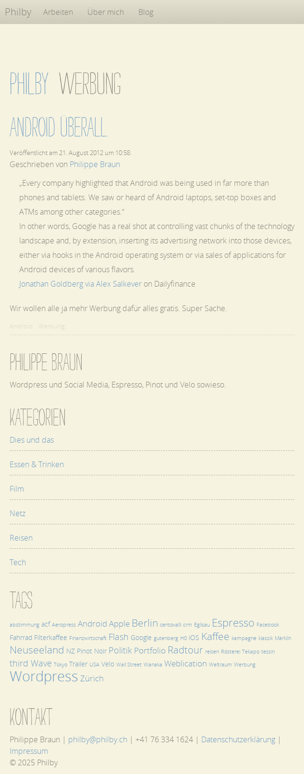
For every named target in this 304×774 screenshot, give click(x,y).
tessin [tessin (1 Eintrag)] (268, 651)
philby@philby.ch (97, 739)
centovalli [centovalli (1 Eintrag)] (170, 624)
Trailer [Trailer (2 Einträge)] (78, 663)
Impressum (29, 751)
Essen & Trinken (37, 464)
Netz (17, 513)
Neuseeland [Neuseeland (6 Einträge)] (37, 649)
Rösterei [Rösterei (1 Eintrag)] (230, 651)
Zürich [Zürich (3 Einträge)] (92, 678)
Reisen (21, 537)
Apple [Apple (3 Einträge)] (119, 623)
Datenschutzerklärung (238, 739)
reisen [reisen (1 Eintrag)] (212, 651)
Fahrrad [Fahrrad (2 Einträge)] (21, 637)
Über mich (105, 12)
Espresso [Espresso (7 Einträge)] (233, 622)
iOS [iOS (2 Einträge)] (194, 637)
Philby (18, 11)
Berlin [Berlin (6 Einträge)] (145, 622)
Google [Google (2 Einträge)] (141, 637)
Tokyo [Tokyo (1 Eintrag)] (60, 664)
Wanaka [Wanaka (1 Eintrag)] (153, 664)
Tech (18, 562)
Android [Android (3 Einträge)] (92, 623)
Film (17, 489)
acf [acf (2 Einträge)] (45, 624)
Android (21, 326)
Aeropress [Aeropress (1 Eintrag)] (64, 624)
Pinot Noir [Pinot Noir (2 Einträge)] (92, 650)
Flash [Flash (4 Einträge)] (119, 636)
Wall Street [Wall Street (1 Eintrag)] (129, 664)
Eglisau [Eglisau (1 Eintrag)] (202, 624)
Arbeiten (58, 12)
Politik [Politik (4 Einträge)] (120, 650)
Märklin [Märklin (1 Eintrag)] (283, 638)
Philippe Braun (95, 164)
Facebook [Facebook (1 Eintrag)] (267, 624)
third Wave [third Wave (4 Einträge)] (31, 663)
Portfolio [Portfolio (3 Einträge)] (150, 650)
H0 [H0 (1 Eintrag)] (183, 638)
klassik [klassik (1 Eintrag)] (265, 638)
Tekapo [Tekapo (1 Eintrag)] (250, 651)
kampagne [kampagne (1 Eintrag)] (243, 638)
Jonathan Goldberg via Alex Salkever (80, 283)
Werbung (51, 326)
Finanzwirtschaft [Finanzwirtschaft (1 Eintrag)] (88, 638)
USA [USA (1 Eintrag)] (94, 664)
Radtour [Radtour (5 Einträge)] (185, 649)
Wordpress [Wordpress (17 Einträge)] (44, 676)
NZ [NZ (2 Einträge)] (70, 650)
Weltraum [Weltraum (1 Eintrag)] (220, 664)
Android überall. (59, 127)
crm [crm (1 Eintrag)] (187, 624)
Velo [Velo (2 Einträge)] (107, 663)
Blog (145, 12)
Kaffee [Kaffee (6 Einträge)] (215, 636)
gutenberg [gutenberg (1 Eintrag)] (166, 638)
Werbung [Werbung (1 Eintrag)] (244, 664)
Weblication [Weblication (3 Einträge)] (185, 663)
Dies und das (32, 440)
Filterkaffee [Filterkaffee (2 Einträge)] (50, 637)
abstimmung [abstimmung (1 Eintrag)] (24, 624)
